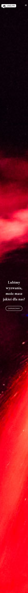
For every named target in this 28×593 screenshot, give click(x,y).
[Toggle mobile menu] (26, 5)
